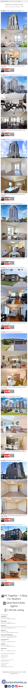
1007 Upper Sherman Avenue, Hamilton (13, 267)
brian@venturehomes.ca (11, 623)
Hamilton (24, 130)
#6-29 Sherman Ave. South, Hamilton (12, 524)
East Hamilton (4, 388)
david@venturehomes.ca (11, 627)
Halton (23, 66)
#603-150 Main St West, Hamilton (11, 460)
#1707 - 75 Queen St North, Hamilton (12, 75)
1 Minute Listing (14, 609)
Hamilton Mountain (5, 324)
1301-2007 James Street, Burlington (11, 10)
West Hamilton (4, 516)
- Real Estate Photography (11, 1)
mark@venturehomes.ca (11, 650)
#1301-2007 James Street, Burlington (12, 139)
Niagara (23, 451)
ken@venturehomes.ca (11, 646)
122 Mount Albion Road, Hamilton (11, 332)
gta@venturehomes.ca (11, 641)
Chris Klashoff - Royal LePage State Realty (11, 66)
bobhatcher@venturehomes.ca (12, 632)
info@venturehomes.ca (5, 660)
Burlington (3, 67)
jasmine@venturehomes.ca (11, 637)
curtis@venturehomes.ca (11, 618)
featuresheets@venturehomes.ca (7, 666)
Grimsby (3, 452)
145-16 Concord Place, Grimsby (10, 396)
